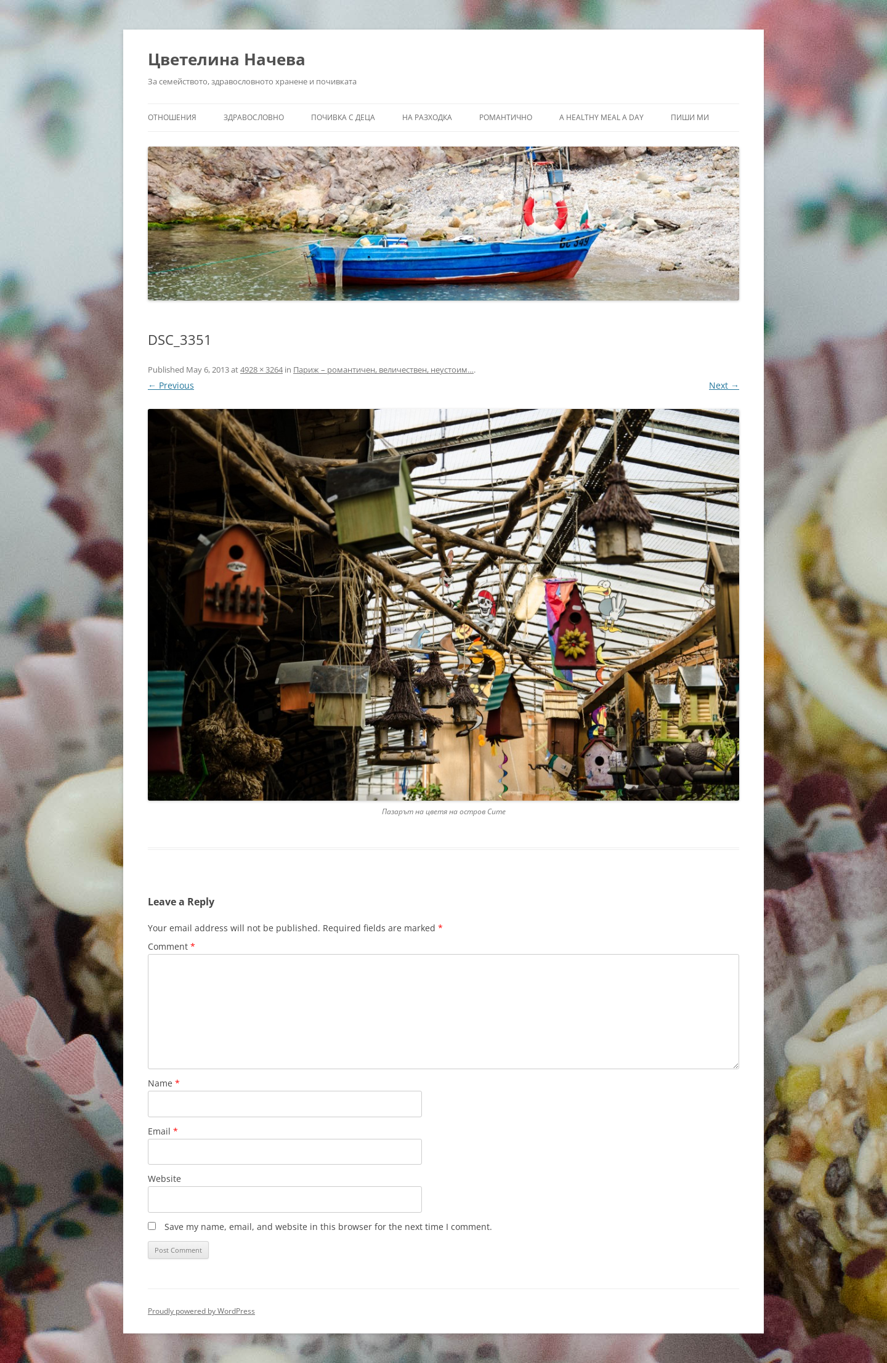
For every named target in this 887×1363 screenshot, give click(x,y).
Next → (724, 385)
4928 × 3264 (261, 369)
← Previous (171, 385)
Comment (171, 946)
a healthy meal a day (601, 117)
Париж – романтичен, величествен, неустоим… (383, 369)
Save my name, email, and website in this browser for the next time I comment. (328, 1226)
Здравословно (254, 117)
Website (164, 1178)
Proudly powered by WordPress (201, 1311)
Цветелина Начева (227, 59)
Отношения (172, 117)
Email (163, 1131)
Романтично (505, 117)
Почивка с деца (343, 117)
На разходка (427, 117)
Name (164, 1083)
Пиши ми (690, 117)
